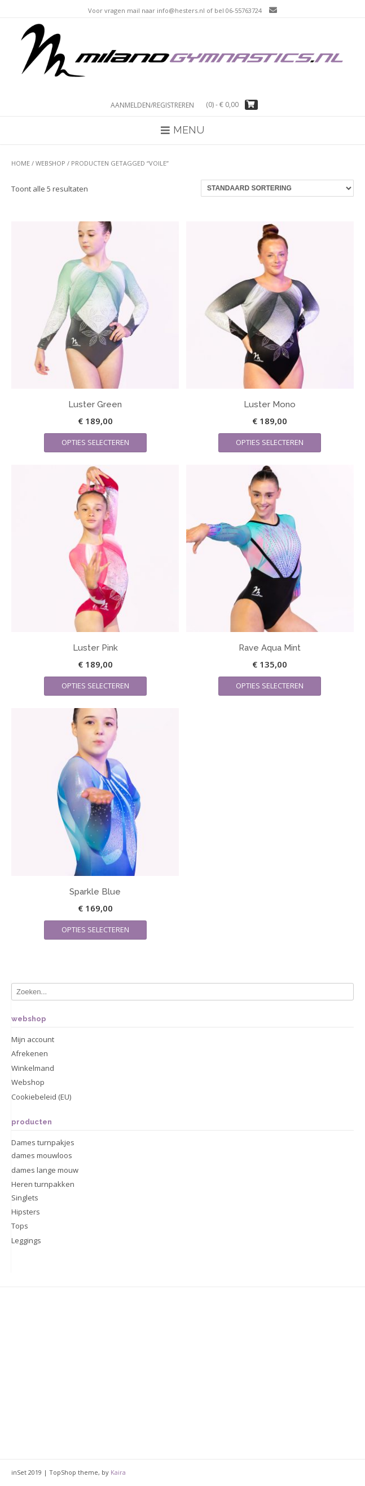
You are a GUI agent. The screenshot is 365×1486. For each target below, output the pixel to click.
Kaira (118, 1472)
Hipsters (25, 1212)
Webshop (50, 163)
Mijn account (32, 1039)
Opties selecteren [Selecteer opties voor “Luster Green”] (95, 442)
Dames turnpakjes (42, 1142)
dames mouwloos (41, 1155)
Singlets (24, 1198)
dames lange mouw (44, 1170)
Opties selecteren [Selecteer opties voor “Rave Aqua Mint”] (270, 685)
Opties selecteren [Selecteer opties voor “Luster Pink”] (95, 685)
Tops (19, 1226)
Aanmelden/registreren (152, 105)
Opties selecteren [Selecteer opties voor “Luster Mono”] (270, 442)
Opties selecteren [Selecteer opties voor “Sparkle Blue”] (95, 929)
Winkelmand (32, 1068)
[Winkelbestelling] (277, 188)
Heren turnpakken (42, 1184)
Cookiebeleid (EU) (41, 1097)
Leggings (26, 1240)
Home (20, 163)
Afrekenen (29, 1053)
